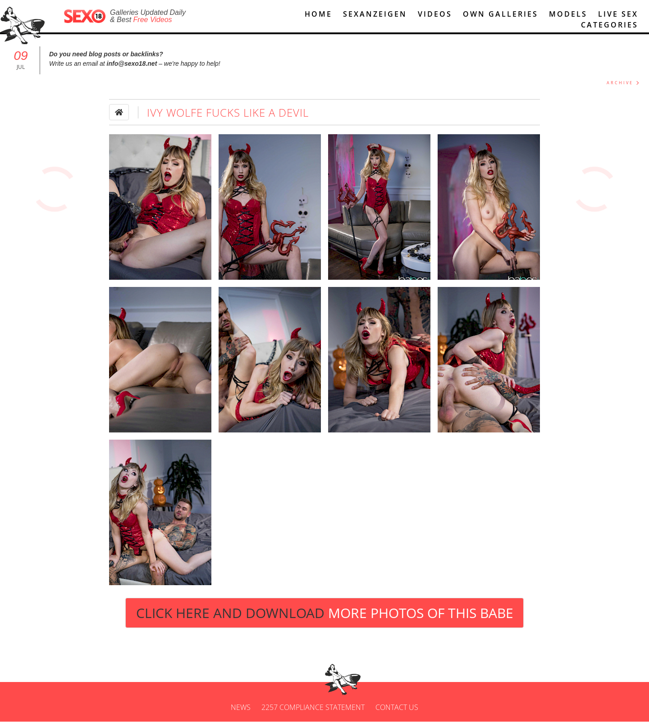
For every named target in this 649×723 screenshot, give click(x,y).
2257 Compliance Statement (313, 709)
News (241, 709)
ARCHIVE (620, 84)
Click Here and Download (324, 614)
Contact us (396, 709)
